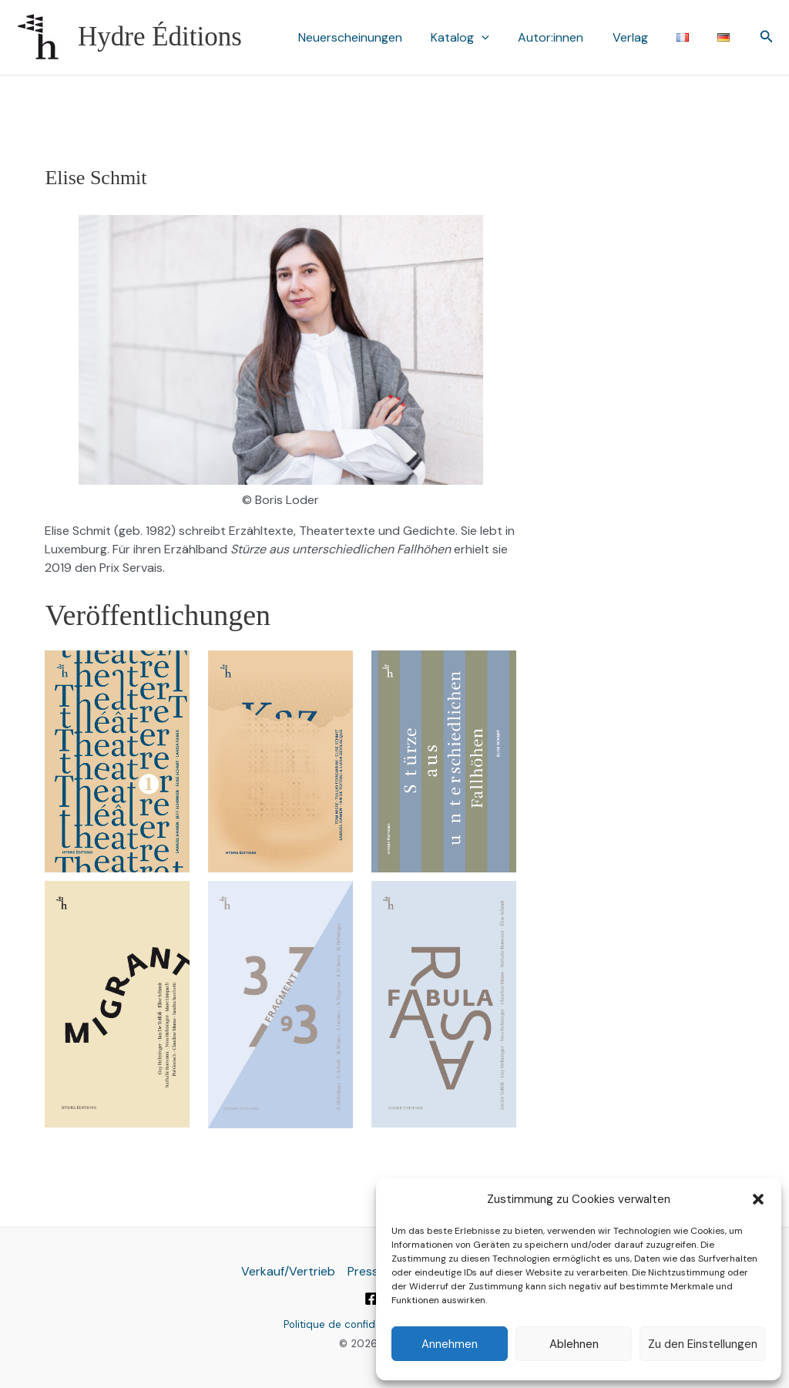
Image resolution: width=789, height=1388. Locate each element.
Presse (366, 1271)
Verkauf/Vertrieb (288, 1271)
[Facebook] (371, 1299)
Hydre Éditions (160, 37)
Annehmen (449, 1344)
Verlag (640, 37)
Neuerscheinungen (373, 37)
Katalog (478, 38)
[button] (758, 1199)
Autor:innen (565, 37)
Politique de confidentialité (349, 1324)
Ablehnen (574, 1344)
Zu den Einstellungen (702, 1344)
